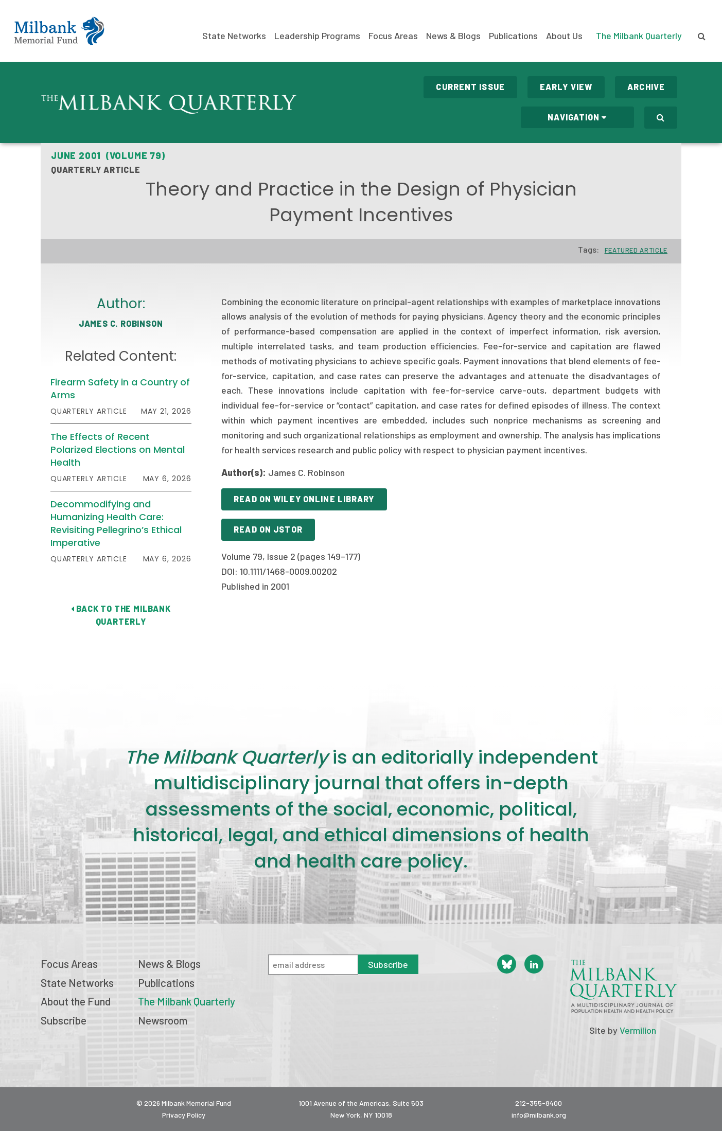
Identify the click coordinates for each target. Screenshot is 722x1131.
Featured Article (636, 250)
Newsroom (162, 1020)
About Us (564, 35)
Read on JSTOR (268, 529)
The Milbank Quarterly (639, 35)
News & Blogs (453, 35)
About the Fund (76, 1001)
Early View (566, 87)
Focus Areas (393, 35)
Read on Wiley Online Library (304, 499)
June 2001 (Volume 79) (108, 155)
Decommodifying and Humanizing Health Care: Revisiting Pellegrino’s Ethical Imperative (116, 524)
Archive (646, 87)
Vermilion (638, 1030)
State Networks (234, 35)
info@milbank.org (539, 1114)
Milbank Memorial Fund (59, 31)
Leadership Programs (317, 35)
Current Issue (470, 87)
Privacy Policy (183, 1114)
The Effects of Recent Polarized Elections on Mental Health (117, 449)
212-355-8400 (538, 1103)
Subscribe (63, 1020)
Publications (513, 35)
